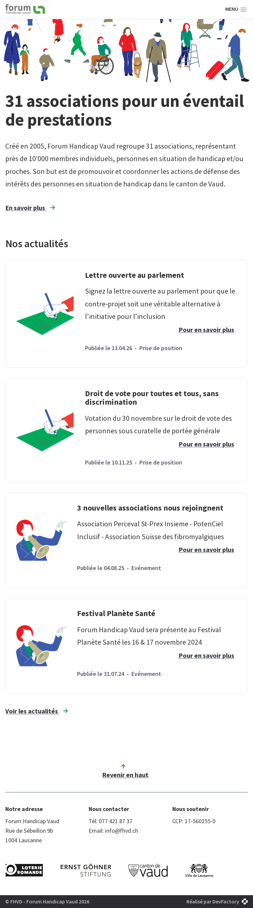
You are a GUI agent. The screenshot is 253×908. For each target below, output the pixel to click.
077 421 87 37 (115, 821)
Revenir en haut (125, 770)
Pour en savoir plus (206, 329)
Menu (235, 10)
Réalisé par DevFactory (217, 901)
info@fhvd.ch (121, 830)
